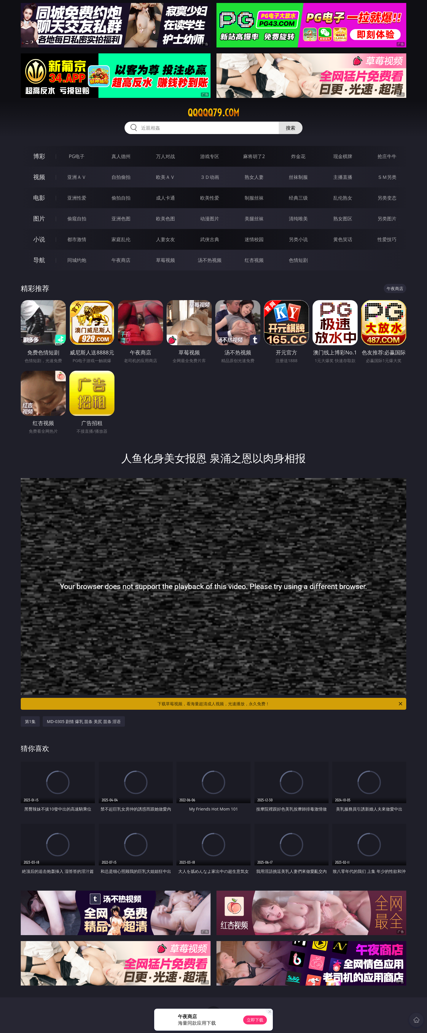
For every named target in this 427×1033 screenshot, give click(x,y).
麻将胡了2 (254, 156)
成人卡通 (165, 198)
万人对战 (165, 156)
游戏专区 (209, 156)
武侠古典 (209, 239)
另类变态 (386, 198)
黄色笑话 (342, 239)
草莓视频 (165, 260)
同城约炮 (76, 260)
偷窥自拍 (76, 218)
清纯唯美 (298, 218)
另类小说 (298, 239)
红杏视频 (254, 260)
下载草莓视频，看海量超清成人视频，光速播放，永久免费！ (280, 703)
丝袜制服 (298, 177)
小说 (39, 239)
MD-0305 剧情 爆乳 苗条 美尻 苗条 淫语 (84, 721)
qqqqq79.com (213, 113)
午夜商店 (120, 260)
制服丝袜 (254, 198)
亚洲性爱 (76, 198)
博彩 (39, 156)
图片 (39, 218)
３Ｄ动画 (209, 177)
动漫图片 (209, 218)
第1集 (30, 721)
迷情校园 (254, 239)
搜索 (290, 128)
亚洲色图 (120, 218)
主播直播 (342, 177)
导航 (39, 260)
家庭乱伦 (120, 239)
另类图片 (386, 218)
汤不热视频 (210, 260)
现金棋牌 (342, 156)
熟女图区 (342, 218)
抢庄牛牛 (386, 156)
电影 (39, 198)
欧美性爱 (209, 198)
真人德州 (120, 156)
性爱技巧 (386, 239)
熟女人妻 (254, 177)
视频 (39, 177)
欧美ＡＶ (165, 177)
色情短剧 (298, 260)
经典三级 (298, 198)
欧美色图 (165, 218)
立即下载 (255, 1020)
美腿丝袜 (254, 218)
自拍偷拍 (120, 177)
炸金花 (298, 156)
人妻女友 (165, 239)
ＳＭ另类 (386, 177)
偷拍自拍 (120, 198)
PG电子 (77, 156)
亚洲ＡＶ (76, 177)
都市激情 (76, 239)
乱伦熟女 (342, 198)
